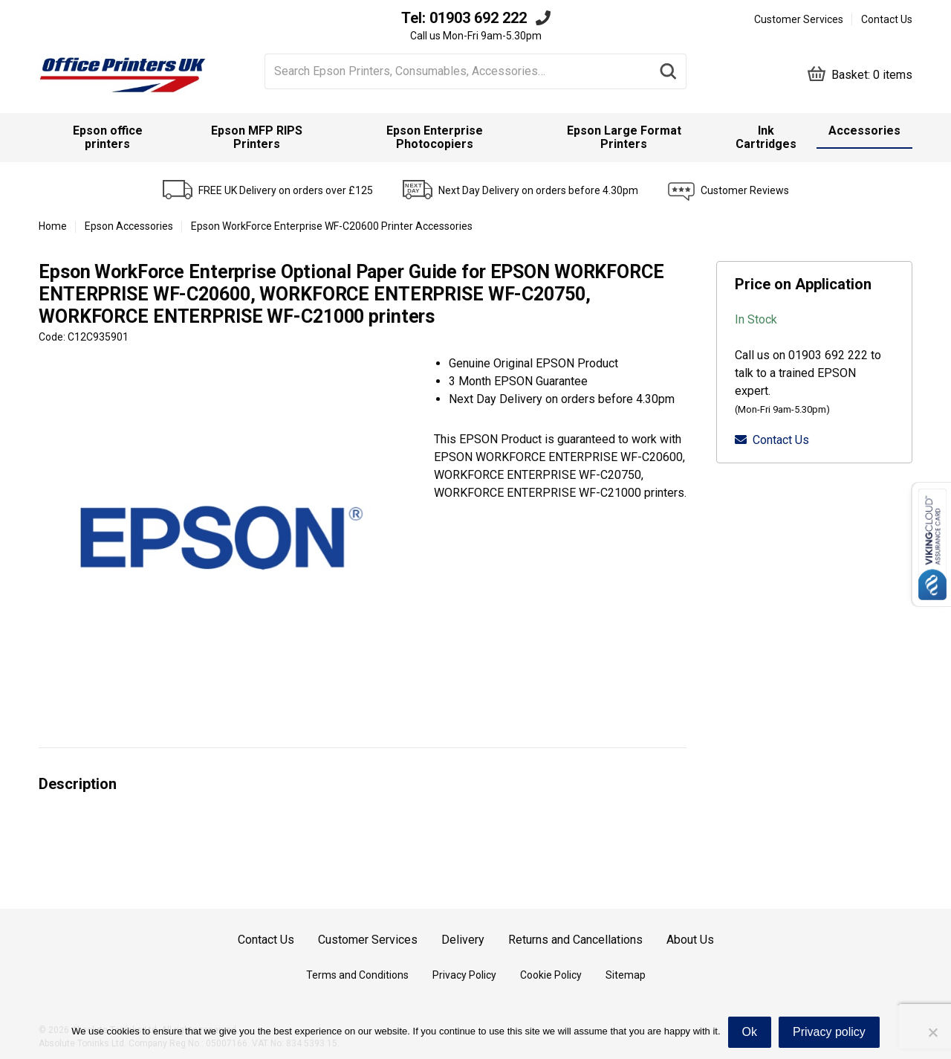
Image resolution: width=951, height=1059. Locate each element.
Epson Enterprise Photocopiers (434, 137)
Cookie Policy (551, 975)
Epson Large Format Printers (624, 137)
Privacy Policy (464, 975)
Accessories (864, 130)
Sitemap (626, 975)
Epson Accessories (129, 226)
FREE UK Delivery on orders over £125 (285, 190)
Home (53, 226)
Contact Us (886, 19)
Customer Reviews (745, 190)
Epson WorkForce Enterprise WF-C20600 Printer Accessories (332, 226)
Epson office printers (108, 137)
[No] (932, 1032)
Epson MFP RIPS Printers (256, 137)
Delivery (462, 940)
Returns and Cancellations (575, 940)
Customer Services (798, 19)
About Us (690, 940)
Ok (749, 1032)
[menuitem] (108, 137)
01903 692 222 (478, 18)
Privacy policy (829, 1032)
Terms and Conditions (357, 975)
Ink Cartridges (766, 137)
